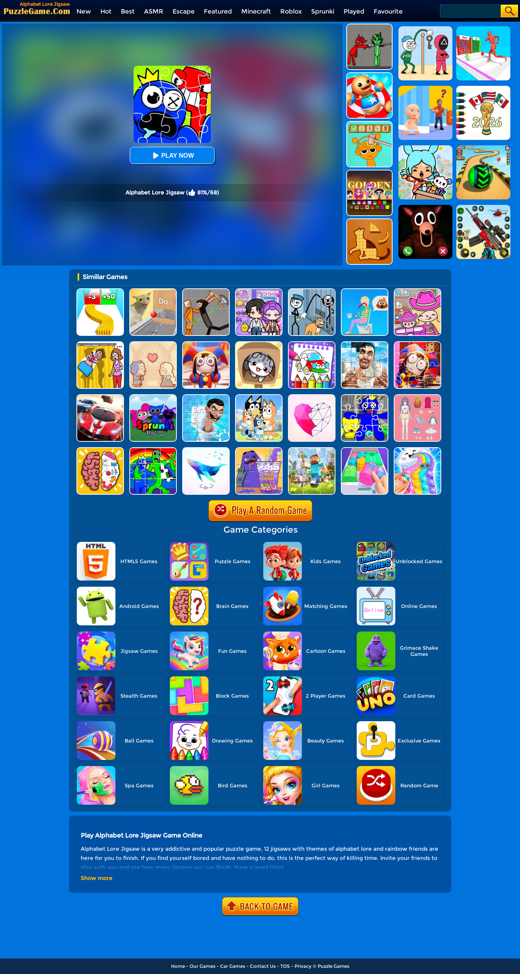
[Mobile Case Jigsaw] (417, 450)
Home (178, 966)
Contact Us (263, 966)
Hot (106, 11)
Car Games (232, 966)
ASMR (153, 11)
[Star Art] (311, 397)
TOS (285, 966)
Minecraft (256, 11)
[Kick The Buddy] (369, 75)
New (83, 11)
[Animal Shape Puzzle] (369, 221)
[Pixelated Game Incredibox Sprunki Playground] (369, 26)
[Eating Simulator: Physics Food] (364, 291)
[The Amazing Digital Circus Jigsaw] (417, 344)
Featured (218, 11)
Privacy (303, 966)
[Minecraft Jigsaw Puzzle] (311, 450)
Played (354, 11)
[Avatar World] (417, 291)
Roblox (291, 11)
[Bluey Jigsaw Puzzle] (259, 397)
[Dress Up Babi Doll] (417, 397)
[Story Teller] (153, 344)
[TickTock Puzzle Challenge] (153, 291)
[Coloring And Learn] (311, 344)
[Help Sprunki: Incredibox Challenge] (369, 124)
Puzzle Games (333, 966)
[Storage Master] (364, 450)
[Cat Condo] (259, 344)
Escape (184, 11)
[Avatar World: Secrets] (259, 291)
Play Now (172, 155)
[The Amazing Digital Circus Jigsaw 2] (206, 344)
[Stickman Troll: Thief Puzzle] (311, 291)
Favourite (388, 11)
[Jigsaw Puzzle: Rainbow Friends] (153, 450)
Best (128, 11)
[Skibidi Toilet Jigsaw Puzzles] (364, 344)
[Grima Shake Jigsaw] (259, 450)
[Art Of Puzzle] (206, 450)
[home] (37, 11)
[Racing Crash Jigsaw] (100, 397)
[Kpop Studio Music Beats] (369, 172)
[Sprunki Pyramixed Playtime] (153, 397)
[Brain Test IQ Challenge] (100, 450)
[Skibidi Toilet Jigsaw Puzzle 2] (206, 397)
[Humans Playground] (206, 291)
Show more (96, 878)
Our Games (202, 966)
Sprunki (322, 11)
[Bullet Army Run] (100, 291)
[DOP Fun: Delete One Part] (100, 344)
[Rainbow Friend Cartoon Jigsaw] (364, 397)
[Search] (470, 11)
